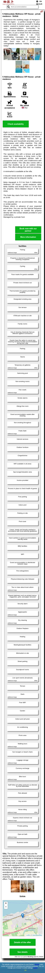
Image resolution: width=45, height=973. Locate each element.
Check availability (16, 124)
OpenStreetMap (37, 935)
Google (37, 964)
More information (28, 237)
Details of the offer (22, 942)
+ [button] (6, 903)
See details (23, 952)
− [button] (6, 907)
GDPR (35, 968)
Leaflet (28, 935)
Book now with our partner (28, 230)
